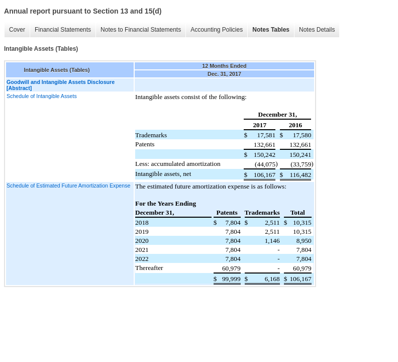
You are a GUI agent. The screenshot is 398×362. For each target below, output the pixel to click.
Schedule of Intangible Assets (42, 96)
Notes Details (317, 29)
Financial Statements (63, 29)
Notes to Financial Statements (141, 29)
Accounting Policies (216, 29)
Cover (17, 29)
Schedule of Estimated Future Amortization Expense (68, 186)
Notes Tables (270, 29)
